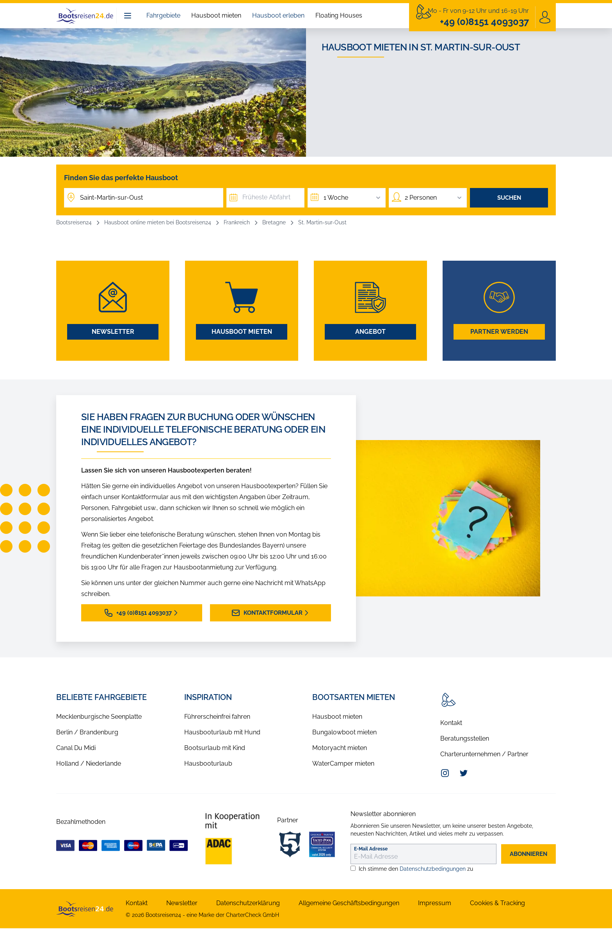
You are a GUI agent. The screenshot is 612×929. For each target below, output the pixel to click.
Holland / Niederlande (88, 764)
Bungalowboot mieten (344, 733)
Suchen (509, 198)
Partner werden (499, 332)
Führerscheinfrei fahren (217, 717)
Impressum (434, 904)
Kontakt (451, 723)
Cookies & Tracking (497, 904)
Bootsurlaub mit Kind (214, 748)
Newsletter (113, 332)
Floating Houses (338, 15)
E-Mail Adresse (371, 849)
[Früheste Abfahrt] (265, 198)
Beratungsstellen (464, 739)
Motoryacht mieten (339, 748)
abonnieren (525, 854)
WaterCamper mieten (343, 764)
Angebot (370, 332)
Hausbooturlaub (208, 764)
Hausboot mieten (216, 15)
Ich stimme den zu (416, 869)
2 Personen (434, 198)
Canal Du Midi (76, 748)
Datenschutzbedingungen (433, 869)
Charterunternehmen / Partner (484, 755)
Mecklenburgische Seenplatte (99, 717)
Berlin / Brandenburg (87, 733)
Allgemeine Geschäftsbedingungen (349, 904)
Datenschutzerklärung (248, 904)
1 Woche (353, 198)
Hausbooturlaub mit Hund (222, 733)
